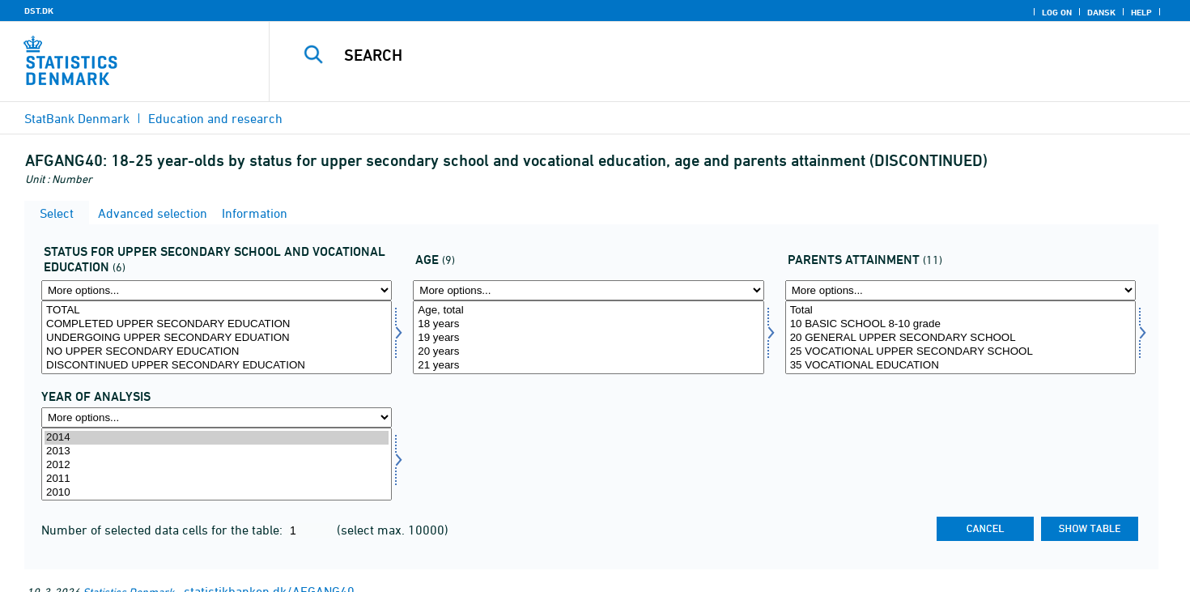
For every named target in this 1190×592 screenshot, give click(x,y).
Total (960, 310)
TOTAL (217, 310)
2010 (217, 493)
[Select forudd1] (960, 337)
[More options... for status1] (216, 290)
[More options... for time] (216, 417)
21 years (588, 366)
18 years (588, 324)
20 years (588, 352)
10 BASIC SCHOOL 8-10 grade (960, 324)
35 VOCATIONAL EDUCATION (960, 366)
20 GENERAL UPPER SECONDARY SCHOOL (960, 338)
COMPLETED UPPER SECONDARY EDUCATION (217, 324)
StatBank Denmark (77, 118)
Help (1141, 12)
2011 (217, 479)
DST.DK (38, 10)
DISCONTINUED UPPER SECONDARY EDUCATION (217, 366)
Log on (1057, 12)
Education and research (215, 118)
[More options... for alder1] (588, 290)
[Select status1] (216, 337)
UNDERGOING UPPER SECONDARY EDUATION (217, 338)
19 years (588, 338)
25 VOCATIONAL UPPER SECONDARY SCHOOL (960, 352)
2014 (217, 438)
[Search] (701, 55)
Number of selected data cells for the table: (163, 529)
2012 (217, 465)
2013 (217, 451)
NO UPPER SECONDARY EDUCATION (217, 352)
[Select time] (216, 464)
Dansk (1101, 12)
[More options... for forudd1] (960, 290)
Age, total (588, 310)
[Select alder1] (588, 337)
